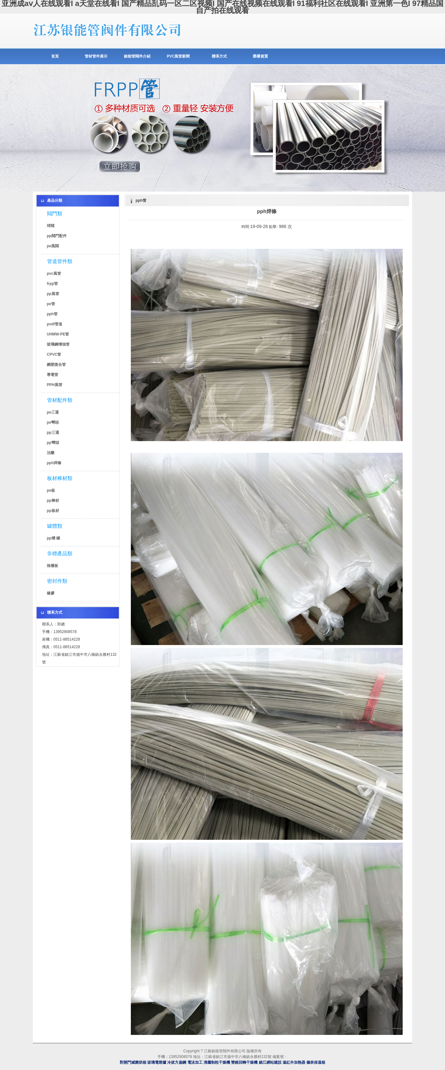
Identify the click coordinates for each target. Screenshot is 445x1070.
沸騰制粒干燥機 (217, 1062)
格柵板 (52, 565)
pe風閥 (53, 246)
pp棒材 (53, 500)
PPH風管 (54, 385)
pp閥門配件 (57, 236)
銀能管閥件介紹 (137, 56)
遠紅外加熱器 (294, 1062)
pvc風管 (54, 273)
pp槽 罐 (53, 538)
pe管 (51, 304)
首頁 (55, 56)
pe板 (51, 490)
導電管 (52, 374)
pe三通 (53, 412)
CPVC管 (54, 354)
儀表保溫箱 (315, 1062)
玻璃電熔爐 (156, 1062)
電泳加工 (195, 1062)
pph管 (52, 314)
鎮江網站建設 (270, 1062)
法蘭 (50, 453)
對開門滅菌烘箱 (133, 1062)
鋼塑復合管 (56, 364)
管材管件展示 (96, 56)
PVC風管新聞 (178, 56)
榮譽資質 (260, 56)
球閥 (50, 226)
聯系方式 (219, 56)
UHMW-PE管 (58, 334)
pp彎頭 (53, 442)
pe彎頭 (53, 422)
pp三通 (53, 432)
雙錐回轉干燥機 (244, 1062)
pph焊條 (54, 463)
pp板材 (53, 510)
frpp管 (52, 283)
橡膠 (50, 593)
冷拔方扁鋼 (176, 1062)
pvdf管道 (54, 324)
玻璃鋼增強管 (58, 344)
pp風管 (53, 294)
